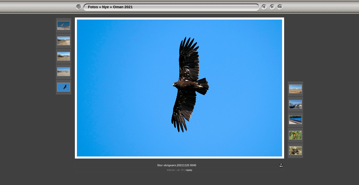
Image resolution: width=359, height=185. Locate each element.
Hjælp (189, 170)
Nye (105, 7)
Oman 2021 (123, 7)
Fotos (93, 7)
